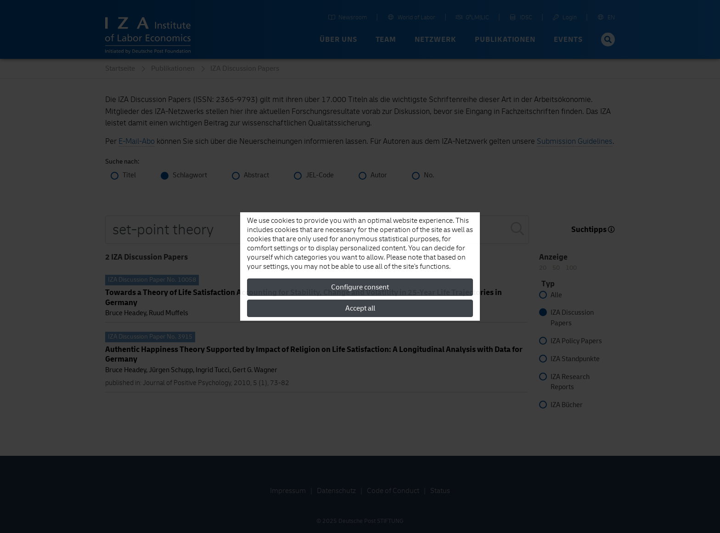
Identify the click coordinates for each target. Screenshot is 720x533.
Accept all (360, 308)
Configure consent (360, 287)
